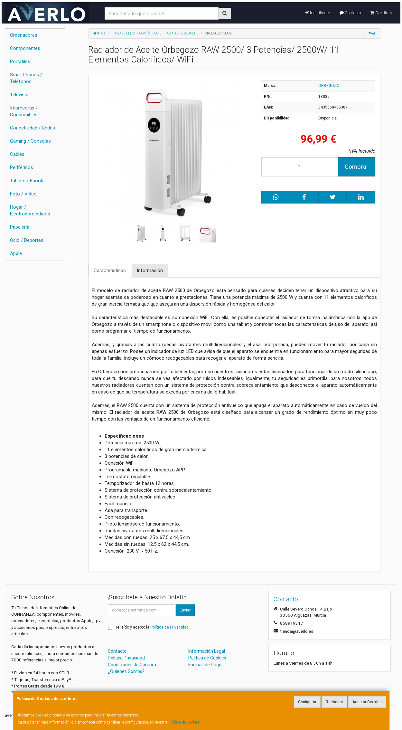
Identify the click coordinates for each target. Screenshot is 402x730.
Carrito (381, 12)
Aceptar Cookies (367, 702)
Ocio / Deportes (26, 240)
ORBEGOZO (329, 85)
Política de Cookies (184, 722)
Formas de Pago (204, 664)
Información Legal (206, 651)
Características (110, 270)
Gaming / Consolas (30, 141)
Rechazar (334, 702)
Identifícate (317, 12)
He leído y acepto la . (152, 627)
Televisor (19, 95)
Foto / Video (23, 194)
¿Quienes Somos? (126, 671)
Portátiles (20, 61)
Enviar (185, 610)
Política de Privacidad (169, 627)
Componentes (25, 48)
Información (150, 270)
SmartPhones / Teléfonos (26, 78)
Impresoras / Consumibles (24, 111)
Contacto (350, 12)
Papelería (19, 227)
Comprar (357, 166)
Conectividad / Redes (32, 128)
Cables (17, 154)
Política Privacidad (126, 657)
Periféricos (21, 167)
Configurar (307, 702)
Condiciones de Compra (132, 664)
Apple (16, 253)
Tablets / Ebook (26, 181)
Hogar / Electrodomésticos (30, 210)
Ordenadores (23, 35)
